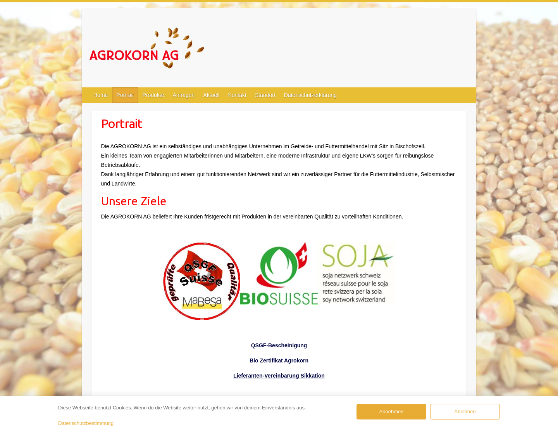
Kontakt (237, 95)
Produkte (153, 95)
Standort (265, 95)
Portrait (125, 95)
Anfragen (184, 95)
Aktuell (211, 95)
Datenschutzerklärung (310, 95)
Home (100, 95)
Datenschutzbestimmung (86, 423)
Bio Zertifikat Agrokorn (279, 360)
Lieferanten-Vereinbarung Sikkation (279, 376)
